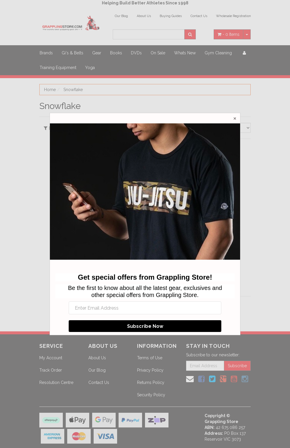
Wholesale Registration (233, 16)
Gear (96, 53)
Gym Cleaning (218, 53)
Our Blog (121, 16)
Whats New (185, 53)
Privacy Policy (150, 370)
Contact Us (198, 16)
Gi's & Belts (72, 53)
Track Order (50, 370)
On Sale (158, 53)
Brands (46, 53)
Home (50, 89)
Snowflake (73, 89)
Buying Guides (171, 16)
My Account (50, 357)
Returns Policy (150, 382)
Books (116, 53)
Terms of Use (149, 357)
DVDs (136, 53)
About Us (144, 16)
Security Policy (151, 394)
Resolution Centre (56, 382)
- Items (229, 34)
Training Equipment (58, 67)
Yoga (90, 67)
